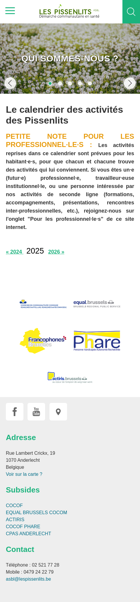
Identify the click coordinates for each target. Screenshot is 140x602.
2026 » (56, 252)
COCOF (14, 505)
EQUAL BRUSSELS (27, 512)
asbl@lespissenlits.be (28, 579)
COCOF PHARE (23, 526)
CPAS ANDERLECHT (28, 533)
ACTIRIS (15, 519)
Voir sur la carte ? (24, 474)
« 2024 (14, 252)
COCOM (58, 512)
